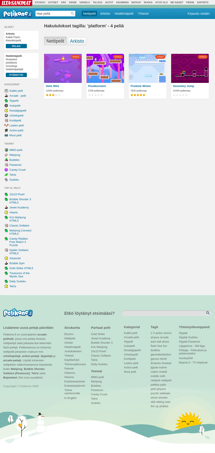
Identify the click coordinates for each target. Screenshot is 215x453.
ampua (155, 337)
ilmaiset (166, 363)
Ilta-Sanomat (16, 3)
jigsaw (154, 367)
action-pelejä (30, 356)
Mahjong (14, 155)
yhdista (163, 406)
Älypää (183, 333)
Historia (69, 377)
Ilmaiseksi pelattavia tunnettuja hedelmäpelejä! (16, 65)
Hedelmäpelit (124, 13)
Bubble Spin (17, 263)
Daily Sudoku (17, 281)
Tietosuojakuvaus (74, 364)
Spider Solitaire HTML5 (18, 251)
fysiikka (155, 350)
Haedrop (72, 13)
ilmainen (156, 363)
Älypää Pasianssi (189, 341)
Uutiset (53, 2)
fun (165, 346)
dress (165, 341)
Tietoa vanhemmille (72, 390)
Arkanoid (14, 258)
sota (167, 401)
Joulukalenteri (72, 351)
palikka (155, 384)
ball (159, 341)
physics (161, 389)
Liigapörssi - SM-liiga (192, 346)
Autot (109, 2)
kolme (163, 367)
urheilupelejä (11, 356)
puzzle (155, 393)
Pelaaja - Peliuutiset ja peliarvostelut (193, 351)
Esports (203, 2)
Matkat (136, 2)
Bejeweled (10, 377)
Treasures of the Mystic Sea (19, 274)
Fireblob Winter (141, 86)
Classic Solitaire (19, 225)
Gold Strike (98, 334)
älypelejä (46, 356)
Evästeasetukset (74, 381)
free (159, 346)
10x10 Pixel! (17, 194)
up (156, 406)
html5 (163, 358)
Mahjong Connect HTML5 (20, 232)
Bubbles (14, 159)
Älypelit (13, 100)
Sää (63, 2)
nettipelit (166, 380)
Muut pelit (15, 135)
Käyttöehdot (71, 359)
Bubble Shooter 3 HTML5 (20, 201)
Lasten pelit (16, 125)
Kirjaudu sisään (198, 13)
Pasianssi (15, 164)
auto (153, 341)
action (159, 333)
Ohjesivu (69, 372)
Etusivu (40, 2)
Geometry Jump (183, 86)
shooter (162, 397)
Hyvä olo (161, 2)
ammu (168, 333)
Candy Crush (17, 169)
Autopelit (14, 105)
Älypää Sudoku (188, 337)
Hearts (13, 212)
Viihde (73, 2)
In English (70, 398)
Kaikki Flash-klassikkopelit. (16, 40)
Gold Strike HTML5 (21, 268)
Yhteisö (143, 13)
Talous (97, 2)
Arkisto (105, 13)
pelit (153, 389)
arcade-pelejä (12, 360)
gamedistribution (161, 354)
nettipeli (155, 380)
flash (154, 346)
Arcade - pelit (17, 95)
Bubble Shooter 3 (101, 342)
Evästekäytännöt (74, 385)
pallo (163, 384)
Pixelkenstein (97, 86)
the (153, 406)
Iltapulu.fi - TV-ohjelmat (193, 362)
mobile (155, 376)
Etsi (208, 313)
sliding (160, 401)
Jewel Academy (19, 207)
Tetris (12, 174)
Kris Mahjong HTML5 (17, 219)
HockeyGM (186, 358)
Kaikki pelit (16, 90)
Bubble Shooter (34, 369)
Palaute (69, 368)
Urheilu (85, 2)
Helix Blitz (52, 86)
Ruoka (148, 2)
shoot (154, 397)
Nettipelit (89, 13)
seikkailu (165, 393)
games (155, 358)
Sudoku (14, 179)
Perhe (190, 2)
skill (153, 401)
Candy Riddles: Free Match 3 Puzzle (18, 242)
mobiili (163, 371)
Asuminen (122, 2)
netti (162, 376)
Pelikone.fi (17, 13)
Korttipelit (15, 120)
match (154, 371)
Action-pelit (16, 130)
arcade (164, 337)
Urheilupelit (16, 115)
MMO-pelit (15, 150)
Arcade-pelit (131, 337)
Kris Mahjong (99, 347)
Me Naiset (176, 2)
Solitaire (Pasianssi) (16, 373)
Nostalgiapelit (17, 110)
